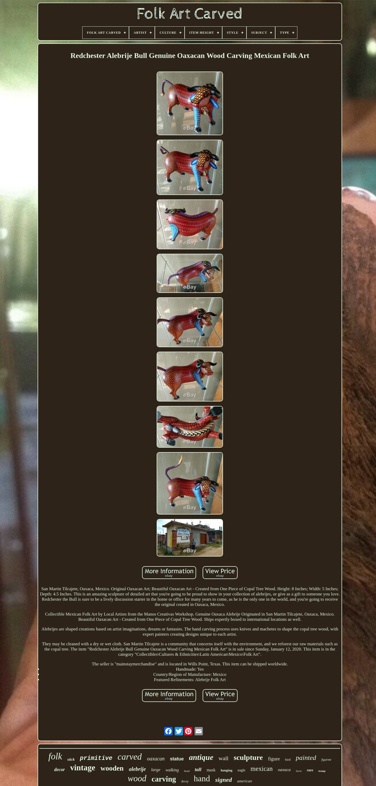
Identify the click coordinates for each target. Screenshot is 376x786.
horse (299, 771)
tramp (322, 770)
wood (137, 778)
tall (198, 769)
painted (306, 757)
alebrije (137, 769)
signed (223, 779)
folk (55, 756)
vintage (82, 767)
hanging (226, 770)
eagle (241, 770)
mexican (262, 768)
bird (288, 759)
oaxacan (156, 758)
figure (274, 758)
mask (211, 770)
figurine (326, 759)
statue (177, 758)
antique (201, 757)
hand (202, 778)
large (155, 769)
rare (310, 770)
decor (59, 769)
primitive (96, 758)
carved (130, 756)
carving (164, 779)
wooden (112, 768)
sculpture (248, 757)
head (187, 770)
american (244, 781)
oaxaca (284, 769)
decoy (185, 781)
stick (71, 759)
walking (172, 770)
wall (223, 758)
